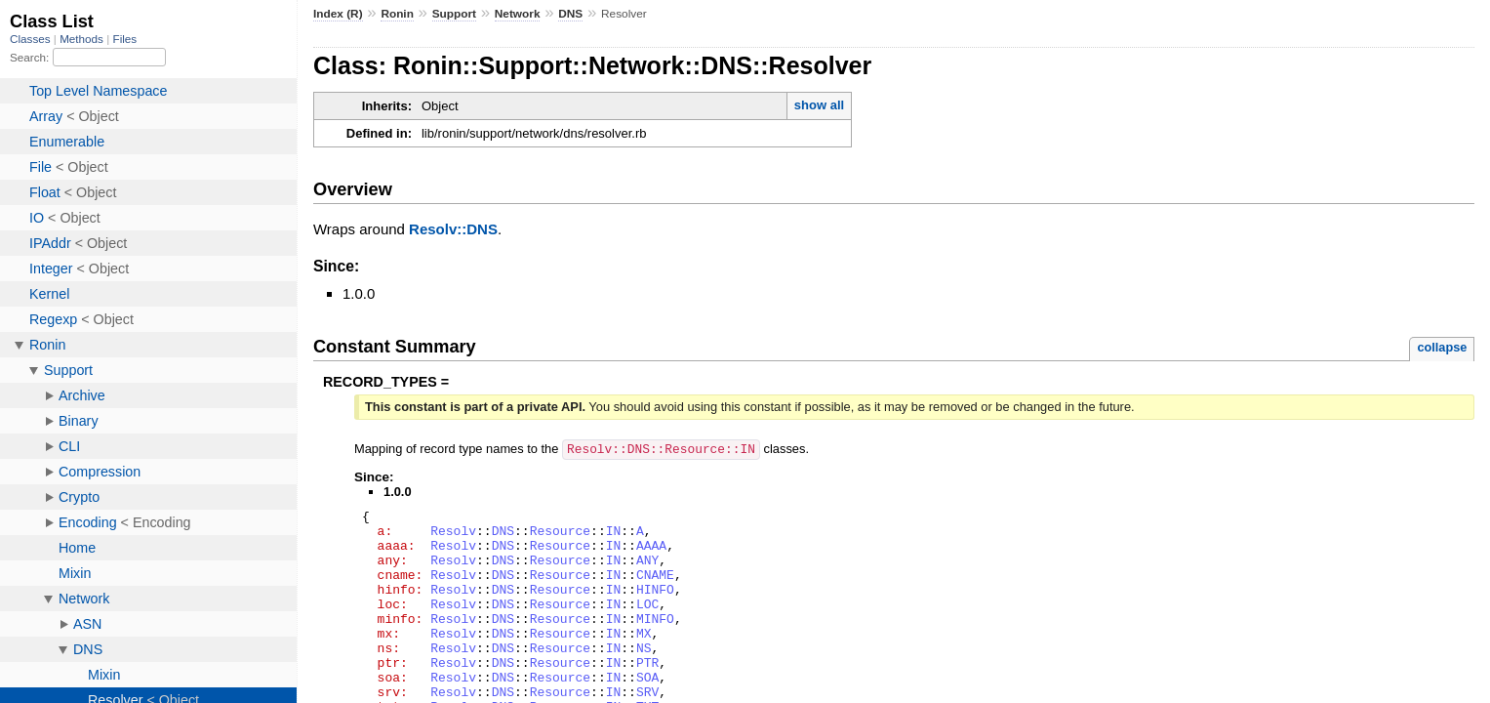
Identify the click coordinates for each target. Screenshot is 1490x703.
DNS (570, 14)
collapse (1442, 347)
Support (454, 14)
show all (819, 105)
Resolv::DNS (453, 229)
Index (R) (338, 14)
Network (518, 14)
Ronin (397, 14)
